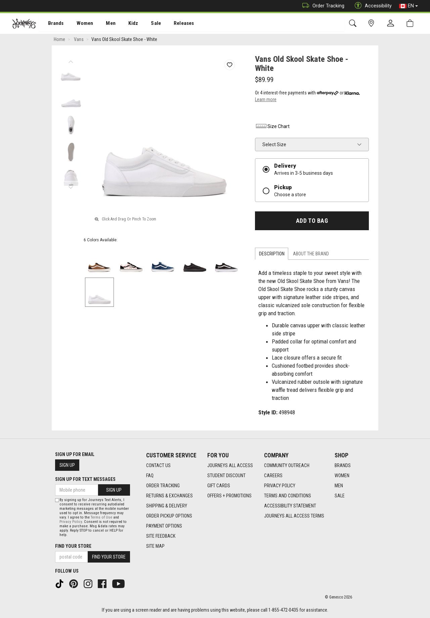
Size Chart (272, 127)
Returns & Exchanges (169, 495)
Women (79, 23)
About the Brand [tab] (311, 254)
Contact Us (158, 465)
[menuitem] (52, 23)
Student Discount (226, 475)
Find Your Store (73, 546)
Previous (70, 60)
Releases (173, 23)
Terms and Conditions (287, 495)
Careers (273, 475)
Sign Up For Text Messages (85, 479)
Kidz (126, 23)
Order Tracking (321, 6)
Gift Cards (218, 485)
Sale (147, 23)
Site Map (155, 546)
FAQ (150, 475)
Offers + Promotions (229, 495)
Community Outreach (286, 465)
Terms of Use (101, 517)
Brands (52, 23)
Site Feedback (160, 536)
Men (104, 23)
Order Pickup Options (169, 516)
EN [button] (408, 6)
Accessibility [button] (371, 6)
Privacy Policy (279, 485)
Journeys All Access (230, 465)
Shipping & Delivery (166, 505)
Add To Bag (312, 221)
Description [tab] (272, 254)
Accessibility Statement (290, 505)
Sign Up (67, 465)
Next (70, 186)
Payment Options (164, 526)
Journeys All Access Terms (294, 516)
